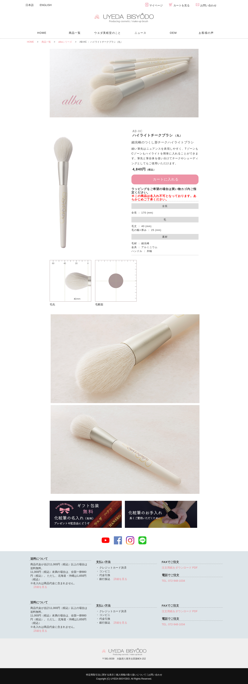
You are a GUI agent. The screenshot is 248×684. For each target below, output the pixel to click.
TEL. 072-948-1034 (173, 580)
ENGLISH (46, 5)
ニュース (141, 32)
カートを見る (179, 5)
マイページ (154, 5)
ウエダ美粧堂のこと (107, 32)
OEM (173, 32)
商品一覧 (75, 32)
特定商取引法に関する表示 (100, 675)
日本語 (30, 5)
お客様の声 (206, 32)
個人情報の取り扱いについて (131, 675)
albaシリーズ (65, 42)
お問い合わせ (206, 5)
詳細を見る (40, 586)
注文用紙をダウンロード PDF (180, 567)
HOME (42, 32)
